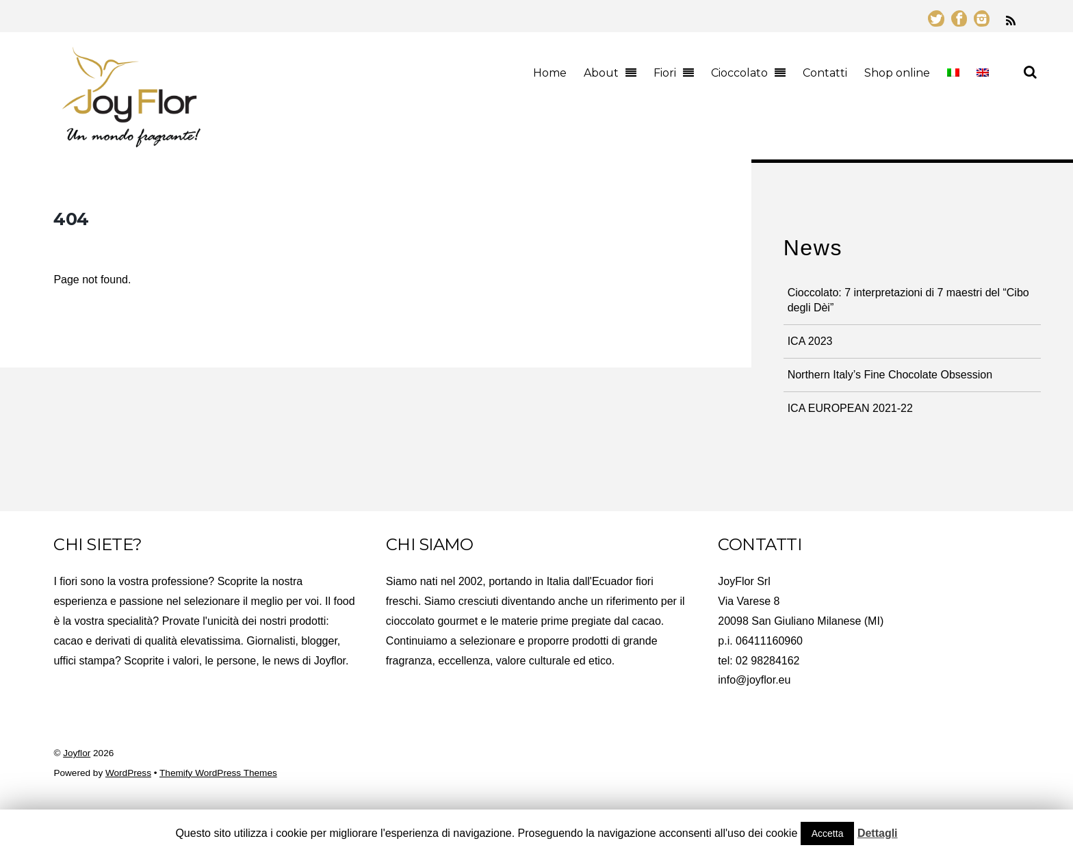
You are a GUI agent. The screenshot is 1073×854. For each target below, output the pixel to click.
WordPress (128, 773)
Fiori (665, 72)
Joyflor (76, 753)
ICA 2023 (810, 341)
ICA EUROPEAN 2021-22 (850, 408)
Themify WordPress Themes (218, 773)
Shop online (897, 72)
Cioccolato (739, 72)
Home (550, 72)
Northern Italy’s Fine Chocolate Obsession (890, 374)
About (601, 72)
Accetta (828, 833)
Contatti (825, 72)
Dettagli (877, 833)
